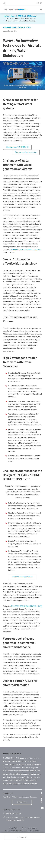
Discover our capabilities (22, 576)
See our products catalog (25, 152)
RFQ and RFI (22, 837)
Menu (40, 9)
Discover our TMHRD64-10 (17, 147)
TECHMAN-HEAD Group (13, 27)
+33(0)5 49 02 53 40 (12, 813)
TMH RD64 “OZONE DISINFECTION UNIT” (25, 249)
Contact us (21, 802)
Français (37, 3)
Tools (28, 27)
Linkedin (42, 808)
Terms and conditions (29, 828)
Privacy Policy (13, 828)
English (41, 3)
